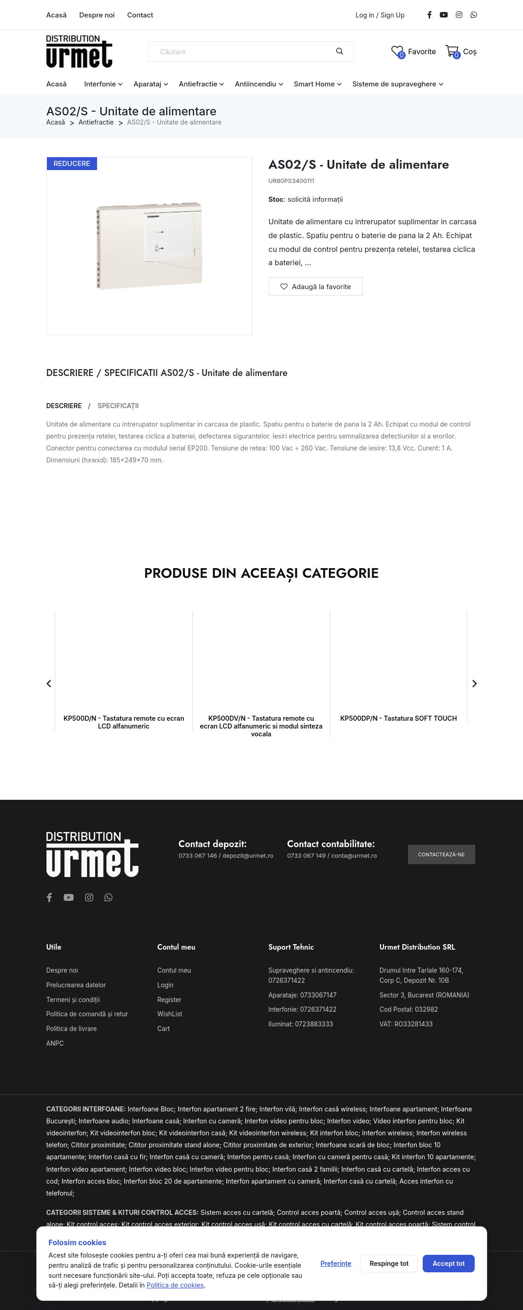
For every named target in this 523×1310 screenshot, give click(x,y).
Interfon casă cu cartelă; (379, 1166)
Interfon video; (350, 1118)
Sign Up (392, 15)
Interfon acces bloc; (93, 1178)
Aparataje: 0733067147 (301, 994)
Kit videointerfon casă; (194, 1130)
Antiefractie (198, 84)
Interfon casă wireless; (334, 1107)
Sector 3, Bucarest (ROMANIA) (422, 994)
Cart (163, 1027)
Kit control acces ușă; (235, 1221)
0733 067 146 (197, 855)
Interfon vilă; (279, 1107)
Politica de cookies (175, 1285)
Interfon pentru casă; (260, 1154)
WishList (169, 1013)
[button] (49, 683)
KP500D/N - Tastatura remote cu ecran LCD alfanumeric (123, 722)
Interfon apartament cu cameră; (275, 1178)
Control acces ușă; (373, 1209)
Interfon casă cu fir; (118, 1154)
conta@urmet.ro (354, 855)
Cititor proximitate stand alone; (176, 1142)
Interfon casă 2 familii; (306, 1166)
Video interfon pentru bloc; (414, 1118)
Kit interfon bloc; (336, 1130)
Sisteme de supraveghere (394, 84)
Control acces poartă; (311, 1209)
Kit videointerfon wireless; (269, 1130)
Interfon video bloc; (159, 1166)
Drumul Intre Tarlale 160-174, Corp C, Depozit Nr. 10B (427, 975)
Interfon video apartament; (87, 1166)
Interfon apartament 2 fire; (218, 1107)
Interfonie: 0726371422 (301, 1008)
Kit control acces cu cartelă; (312, 1221)
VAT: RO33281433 (405, 1022)
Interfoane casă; (157, 1118)
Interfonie (100, 84)
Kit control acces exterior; (161, 1221)
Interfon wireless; (389, 1130)
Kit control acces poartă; (394, 1221)
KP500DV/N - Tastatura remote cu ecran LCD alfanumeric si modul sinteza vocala (261, 726)
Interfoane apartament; (405, 1107)
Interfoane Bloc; (153, 1107)
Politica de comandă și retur (85, 1013)
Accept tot (448, 1263)
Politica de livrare (70, 1027)
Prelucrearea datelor (75, 984)
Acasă (56, 15)
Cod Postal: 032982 (407, 1008)
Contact (140, 15)
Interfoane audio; (105, 1118)
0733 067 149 (306, 855)
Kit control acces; (94, 1221)
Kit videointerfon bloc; (124, 1130)
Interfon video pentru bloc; (286, 1118)
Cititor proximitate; (99, 1142)
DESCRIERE (64, 406)
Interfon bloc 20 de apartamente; (175, 1178)
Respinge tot (389, 1263)
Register (168, 998)
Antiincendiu (255, 84)
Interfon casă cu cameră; (188, 1154)
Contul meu (173, 970)
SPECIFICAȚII (118, 406)
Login (165, 984)
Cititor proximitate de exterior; (270, 1142)
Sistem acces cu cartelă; (239, 1209)
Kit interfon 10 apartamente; (434, 1154)
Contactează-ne (441, 854)
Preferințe (336, 1263)
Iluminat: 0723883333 (300, 1022)
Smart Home (314, 84)
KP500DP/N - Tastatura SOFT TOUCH (398, 718)
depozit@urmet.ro (248, 855)
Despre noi (97, 15)
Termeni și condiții (72, 998)
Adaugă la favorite (316, 286)
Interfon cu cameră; (213, 1118)
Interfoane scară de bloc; (354, 1142)
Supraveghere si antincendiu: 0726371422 (310, 975)
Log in (365, 15)
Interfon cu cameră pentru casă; (342, 1154)
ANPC (54, 1041)
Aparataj (147, 84)
